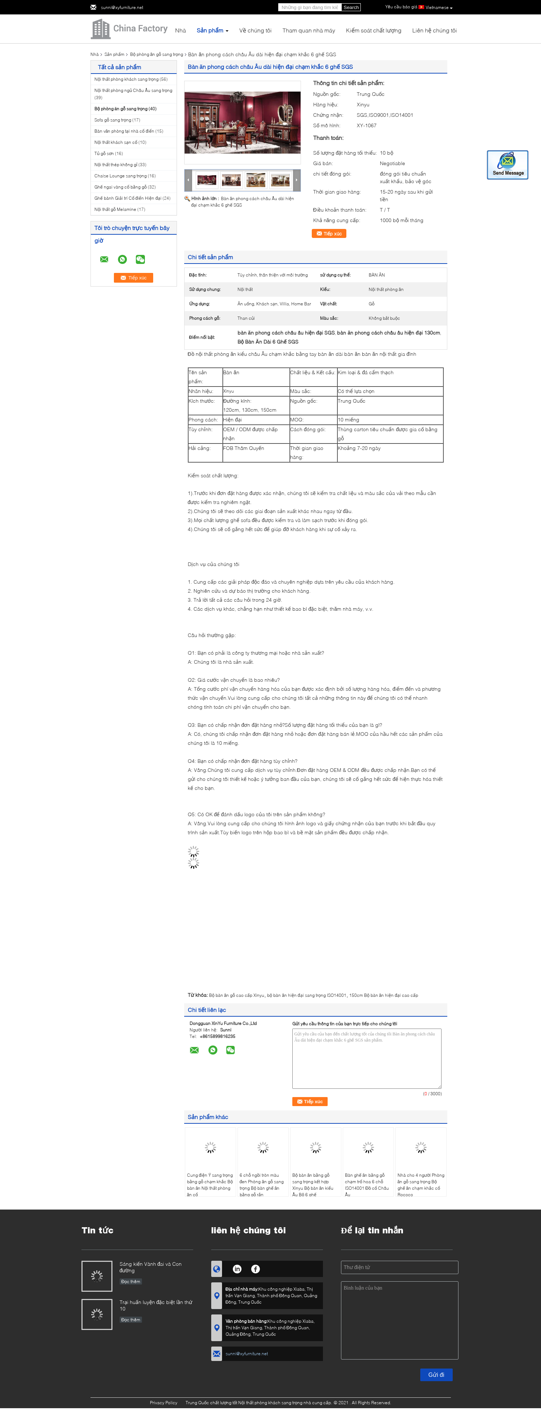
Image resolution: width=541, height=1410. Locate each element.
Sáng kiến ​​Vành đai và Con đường (151, 1267)
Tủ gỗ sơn (104, 153)
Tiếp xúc (333, 234)
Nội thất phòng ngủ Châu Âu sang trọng (133, 90)
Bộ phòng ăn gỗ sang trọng (156, 54)
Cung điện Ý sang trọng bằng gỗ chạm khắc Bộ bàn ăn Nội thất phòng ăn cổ (210, 1184)
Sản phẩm (210, 30)
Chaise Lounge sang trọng (120, 175)
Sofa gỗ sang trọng (112, 120)
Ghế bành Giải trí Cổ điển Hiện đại (127, 198)
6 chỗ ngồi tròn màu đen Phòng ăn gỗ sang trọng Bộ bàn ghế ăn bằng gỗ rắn (262, 1184)
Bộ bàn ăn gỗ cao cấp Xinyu (237, 995)
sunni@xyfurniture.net (122, 7)
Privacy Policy (163, 1402)
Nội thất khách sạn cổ (115, 142)
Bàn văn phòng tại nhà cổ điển (124, 131)
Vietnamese (439, 7)
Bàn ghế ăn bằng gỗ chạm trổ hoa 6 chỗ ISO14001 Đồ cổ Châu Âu (367, 1184)
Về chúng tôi (255, 30)
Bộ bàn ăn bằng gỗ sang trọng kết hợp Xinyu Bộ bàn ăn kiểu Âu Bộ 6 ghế (313, 1184)
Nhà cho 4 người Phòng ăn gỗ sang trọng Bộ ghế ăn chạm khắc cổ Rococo (421, 1184)
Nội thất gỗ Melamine (115, 209)
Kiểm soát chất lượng (374, 30)
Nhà (180, 30)
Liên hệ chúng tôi (434, 30)
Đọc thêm (131, 1281)
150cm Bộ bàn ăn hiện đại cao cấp (383, 995)
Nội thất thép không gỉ (115, 164)
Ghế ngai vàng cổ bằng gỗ (120, 187)
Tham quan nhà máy (309, 30)
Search (351, 7)
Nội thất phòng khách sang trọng (126, 79)
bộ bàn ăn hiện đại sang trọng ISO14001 (306, 995)
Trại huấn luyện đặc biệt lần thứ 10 (156, 1305)
